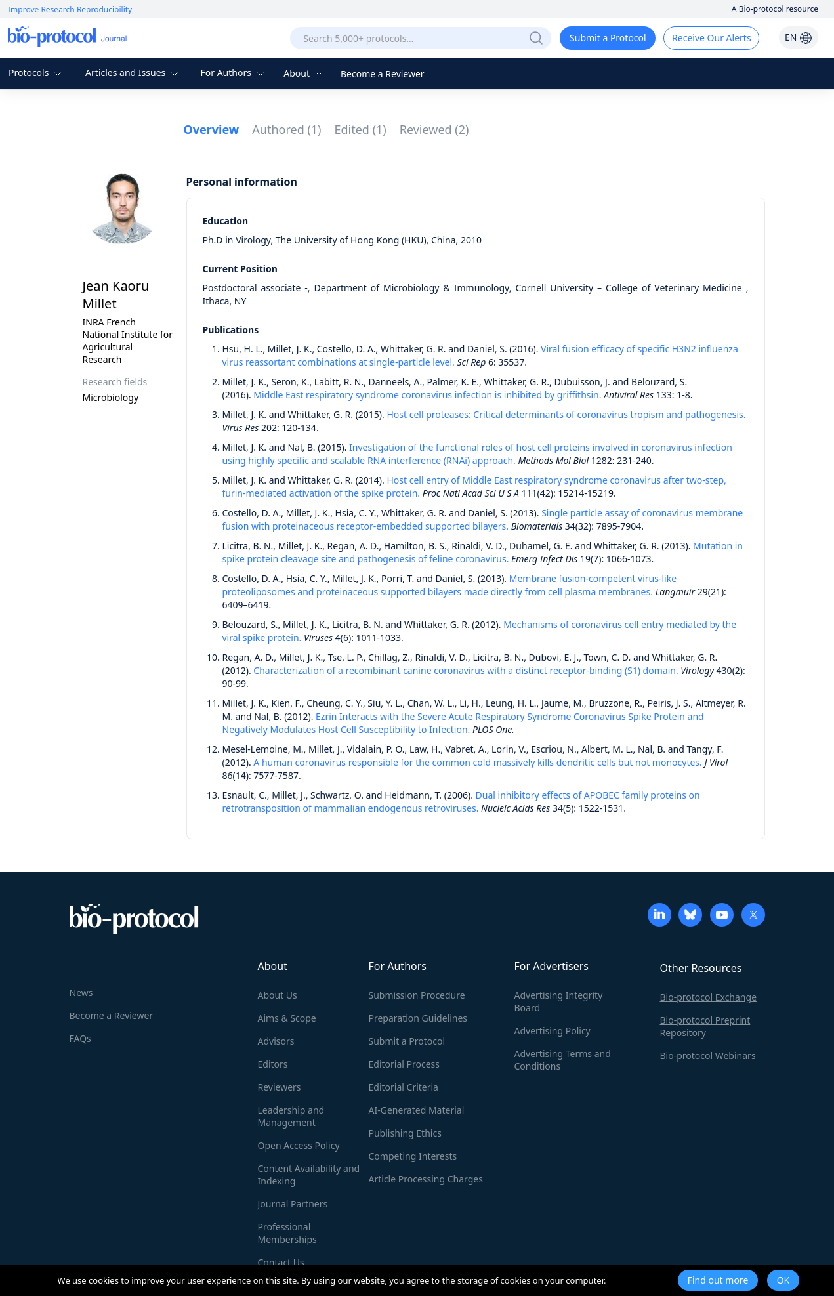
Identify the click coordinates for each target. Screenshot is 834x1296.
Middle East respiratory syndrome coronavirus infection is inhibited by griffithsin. (427, 394)
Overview (212, 129)
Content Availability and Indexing (309, 1174)
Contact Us (281, 1262)
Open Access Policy (299, 1145)
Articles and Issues (133, 72)
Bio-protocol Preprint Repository (705, 1026)
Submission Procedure (417, 995)
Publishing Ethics (405, 1133)
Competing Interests (413, 1156)
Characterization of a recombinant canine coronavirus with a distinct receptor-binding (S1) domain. (465, 670)
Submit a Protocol (608, 37)
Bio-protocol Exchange (708, 997)
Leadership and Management (291, 1116)
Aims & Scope (287, 1018)
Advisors (276, 1041)
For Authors (233, 72)
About (304, 73)
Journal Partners (293, 1204)
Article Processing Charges (426, 1179)
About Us (277, 995)
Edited (360, 129)
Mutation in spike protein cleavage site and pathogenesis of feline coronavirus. (482, 552)
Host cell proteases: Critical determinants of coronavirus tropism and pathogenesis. (565, 414)
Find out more (718, 1280)
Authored (286, 129)
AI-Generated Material (417, 1110)
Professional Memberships (287, 1233)
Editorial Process (404, 1064)
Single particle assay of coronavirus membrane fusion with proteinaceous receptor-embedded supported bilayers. (482, 519)
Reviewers (279, 1087)
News (81, 992)
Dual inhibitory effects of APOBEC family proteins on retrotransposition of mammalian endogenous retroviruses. (461, 801)
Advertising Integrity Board (558, 1001)
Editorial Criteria (403, 1087)
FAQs (80, 1038)
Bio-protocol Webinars (708, 1055)
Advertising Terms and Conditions (562, 1059)
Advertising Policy (552, 1030)
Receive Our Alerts (711, 37)
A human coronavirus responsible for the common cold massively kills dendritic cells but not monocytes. (477, 762)
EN (798, 37)
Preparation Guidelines (418, 1018)
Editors (273, 1064)
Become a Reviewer (383, 74)
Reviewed (434, 129)
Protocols (36, 72)
